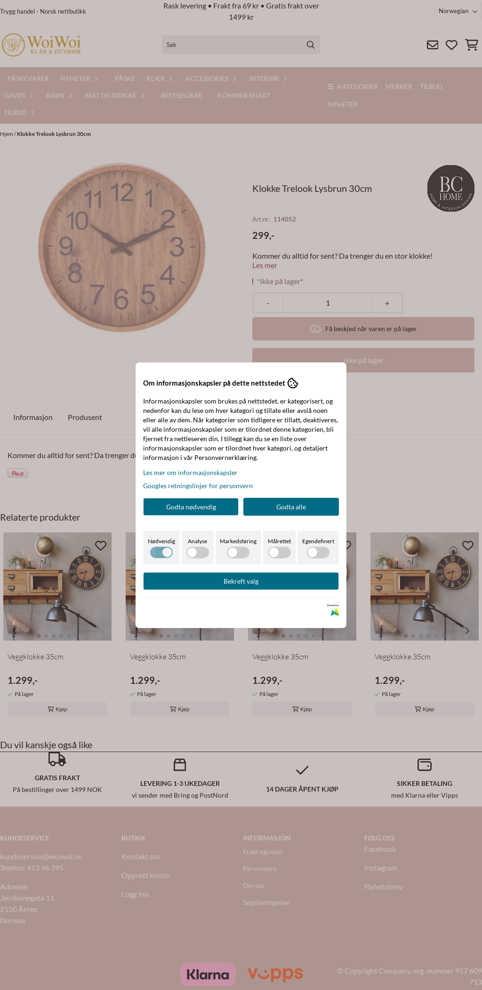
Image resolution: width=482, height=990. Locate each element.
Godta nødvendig (191, 506)
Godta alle (291, 506)
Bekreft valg (241, 581)
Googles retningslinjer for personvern (198, 485)
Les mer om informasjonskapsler (190, 472)
